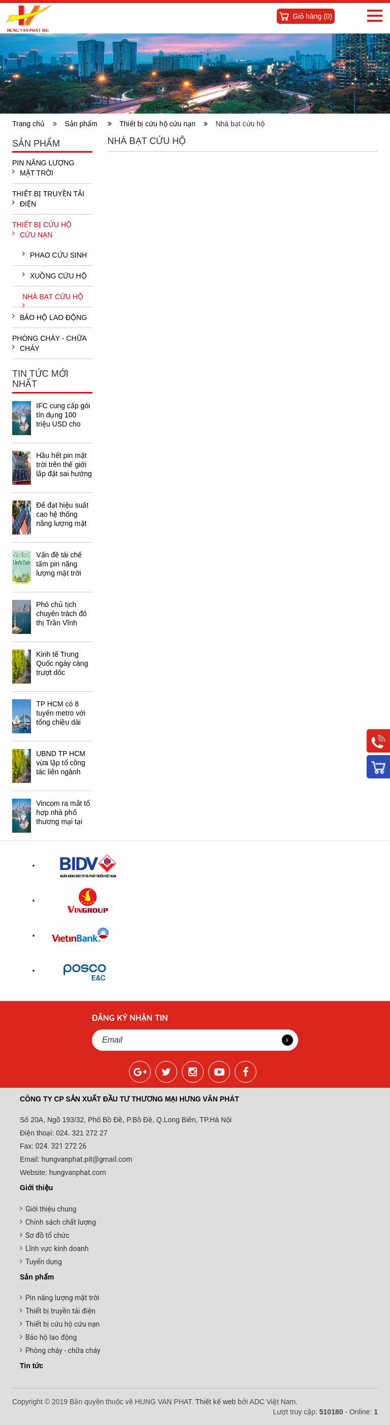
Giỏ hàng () (312, 16)
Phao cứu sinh (54, 254)
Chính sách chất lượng (60, 1222)
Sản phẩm (88, 124)
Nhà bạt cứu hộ (52, 300)
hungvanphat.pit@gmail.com (87, 1159)
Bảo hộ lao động (49, 317)
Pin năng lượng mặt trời (43, 168)
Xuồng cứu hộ (54, 275)
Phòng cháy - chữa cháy (49, 343)
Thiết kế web (216, 1402)
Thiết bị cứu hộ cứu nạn (163, 124)
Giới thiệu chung (50, 1209)
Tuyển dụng (43, 1262)
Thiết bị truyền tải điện (48, 199)
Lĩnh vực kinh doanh (57, 1248)
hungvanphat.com (76, 1172)
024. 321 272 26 (60, 1146)
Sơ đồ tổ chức (47, 1235)
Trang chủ (30, 124)
